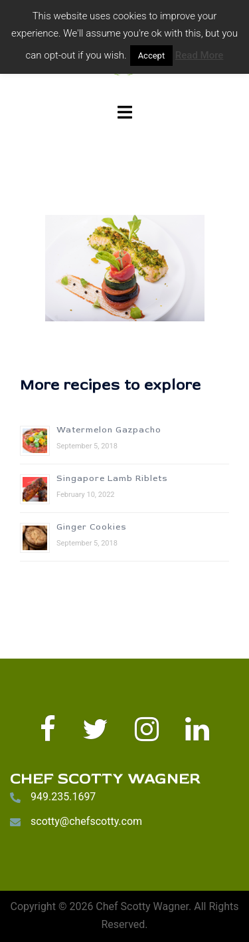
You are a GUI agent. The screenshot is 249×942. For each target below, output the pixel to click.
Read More (199, 55)
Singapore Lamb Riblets (112, 479)
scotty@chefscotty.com (86, 821)
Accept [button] (151, 56)
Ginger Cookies (91, 527)
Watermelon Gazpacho (108, 430)
